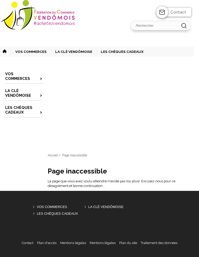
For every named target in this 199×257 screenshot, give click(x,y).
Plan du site (128, 243)
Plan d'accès (46, 243)
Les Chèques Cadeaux (57, 214)
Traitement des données (159, 243)
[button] (29, 51)
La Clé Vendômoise (106, 207)
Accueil (53, 155)
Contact (178, 12)
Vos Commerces (52, 207)
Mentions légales (73, 243)
